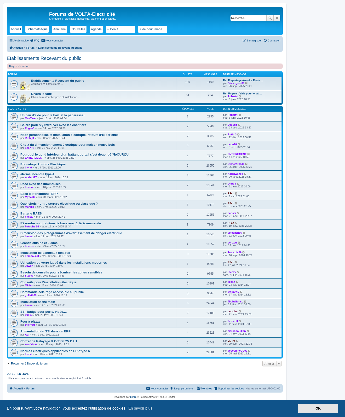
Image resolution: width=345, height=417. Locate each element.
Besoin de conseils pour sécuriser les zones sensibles (61, 272)
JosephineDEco (237, 350)
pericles (233, 311)
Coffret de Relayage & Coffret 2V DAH (48, 341)
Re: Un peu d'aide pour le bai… (242, 93)
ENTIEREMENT (34, 157)
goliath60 (30, 295)
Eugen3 (29, 128)
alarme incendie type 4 (37, 174)
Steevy (29, 275)
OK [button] (318, 408)
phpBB (133, 397)
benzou (29, 246)
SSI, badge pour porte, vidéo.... (43, 311)
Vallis (28, 314)
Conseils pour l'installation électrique (48, 282)
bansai (29, 216)
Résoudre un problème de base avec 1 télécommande (60, 223)
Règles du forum (19, 66)
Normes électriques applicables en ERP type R (55, 351)
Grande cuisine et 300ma (39, 243)
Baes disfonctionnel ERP (39, 194)
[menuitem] (35, 40)
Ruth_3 (29, 138)
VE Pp (231, 340)
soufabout (31, 344)
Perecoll (233, 321)
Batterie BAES (31, 213)
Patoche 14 (32, 226)
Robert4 (233, 96)
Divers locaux (41, 94)
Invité (28, 167)
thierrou (30, 324)
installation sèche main (37, 302)
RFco (231, 193)
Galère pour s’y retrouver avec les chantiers (53, 125)
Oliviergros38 (236, 83)
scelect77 (31, 177)
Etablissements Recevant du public (44, 58)
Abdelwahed (235, 173)
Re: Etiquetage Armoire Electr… (243, 80)
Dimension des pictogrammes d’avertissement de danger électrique (71, 233)
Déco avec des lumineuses (40, 184)
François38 (32, 256)
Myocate (30, 197)
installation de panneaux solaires (45, 253)
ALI (27, 334)
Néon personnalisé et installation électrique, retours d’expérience (69, 135)
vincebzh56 (235, 232)
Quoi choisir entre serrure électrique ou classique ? (59, 203)
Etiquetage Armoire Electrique (43, 164)
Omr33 (232, 183)
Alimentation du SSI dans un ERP (45, 331)
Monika (29, 206)
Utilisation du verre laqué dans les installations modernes (63, 262)
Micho (29, 285)
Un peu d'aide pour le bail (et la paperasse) (52, 115)
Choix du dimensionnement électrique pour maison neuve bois (67, 144)
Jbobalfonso (235, 301)
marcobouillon (237, 331)
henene (29, 187)
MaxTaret (30, 118)
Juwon (29, 265)
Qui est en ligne (18, 373)
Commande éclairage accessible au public (52, 292)
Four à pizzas (30, 321)
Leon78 (29, 147)
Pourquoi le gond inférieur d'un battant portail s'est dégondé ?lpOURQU (74, 154)
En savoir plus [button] (140, 408)
